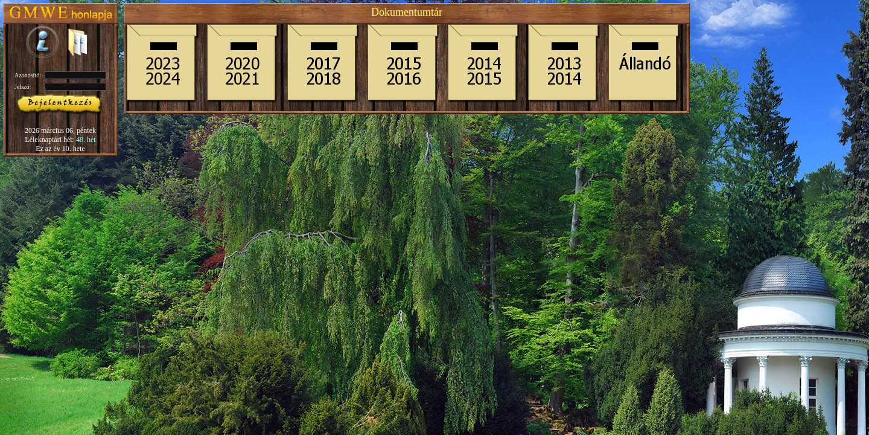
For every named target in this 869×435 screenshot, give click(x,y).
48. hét (86, 139)
